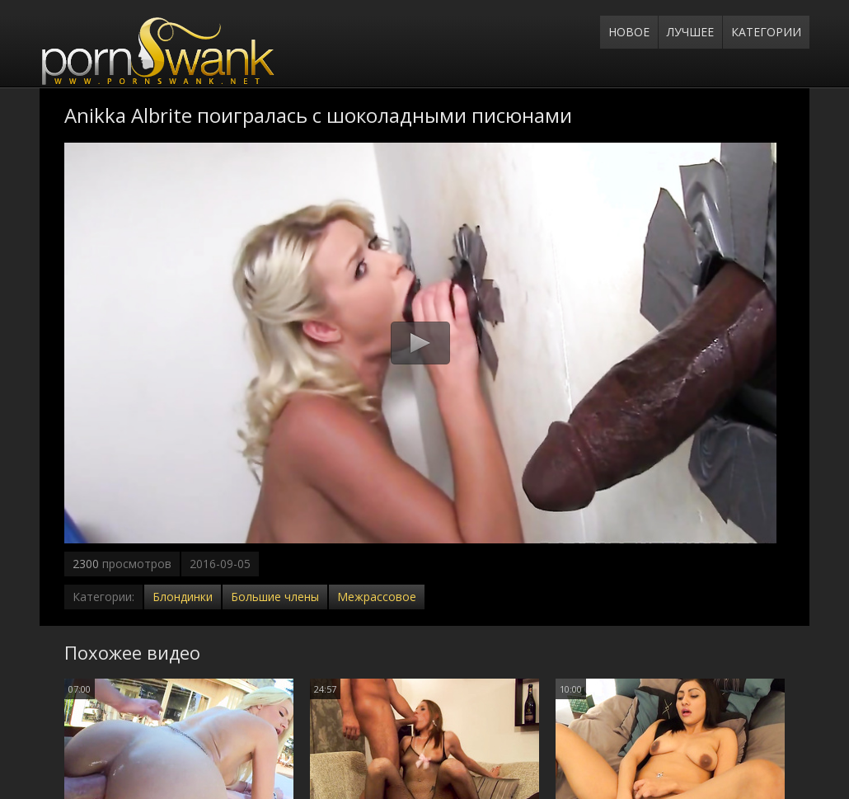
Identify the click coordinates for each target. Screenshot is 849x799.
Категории (766, 32)
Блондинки (182, 596)
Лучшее (690, 32)
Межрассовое (376, 596)
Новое (629, 32)
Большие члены (275, 596)
